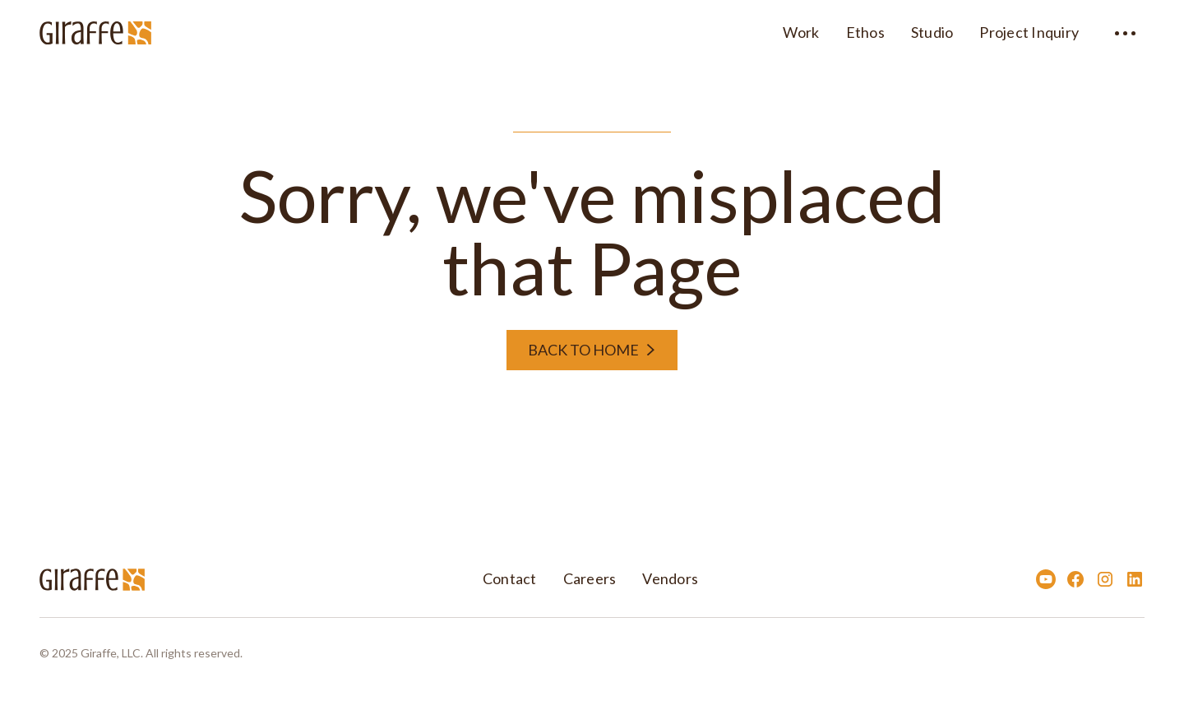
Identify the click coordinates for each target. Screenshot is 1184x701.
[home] (95, 30)
